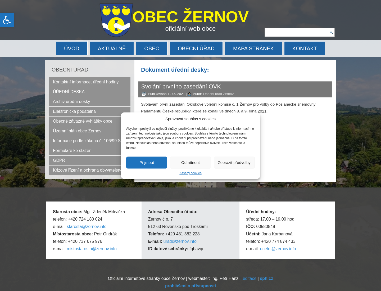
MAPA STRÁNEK (253, 48)
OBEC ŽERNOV (190, 17)
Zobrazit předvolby (234, 162)
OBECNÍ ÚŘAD (196, 48)
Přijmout (146, 162)
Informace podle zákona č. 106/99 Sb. (88, 140)
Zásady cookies (190, 173)
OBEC (151, 48)
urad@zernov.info (179, 241)
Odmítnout (190, 162)
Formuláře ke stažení (73, 150)
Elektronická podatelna (74, 111)
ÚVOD (71, 48)
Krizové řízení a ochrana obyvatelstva (88, 170)
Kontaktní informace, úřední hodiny (86, 82)
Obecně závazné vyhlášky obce (82, 121)
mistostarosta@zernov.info (91, 249)
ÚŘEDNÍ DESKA (69, 91)
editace (250, 278)
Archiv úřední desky (71, 101)
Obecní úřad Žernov (218, 94)
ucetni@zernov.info (278, 249)
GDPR (59, 160)
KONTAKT (304, 48)
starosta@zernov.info (86, 226)
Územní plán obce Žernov (77, 131)
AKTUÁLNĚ (112, 48)
